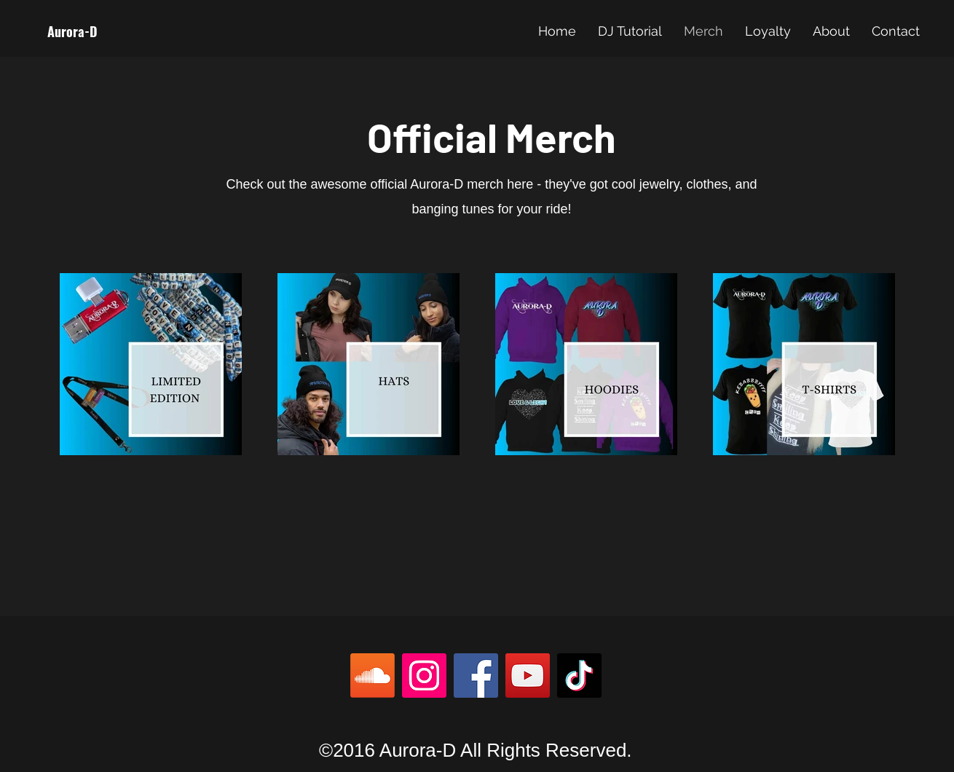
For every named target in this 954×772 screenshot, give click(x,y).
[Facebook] (476, 675)
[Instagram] (424, 675)
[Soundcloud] (372, 675)
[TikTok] (579, 675)
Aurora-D (72, 31)
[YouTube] (527, 675)
